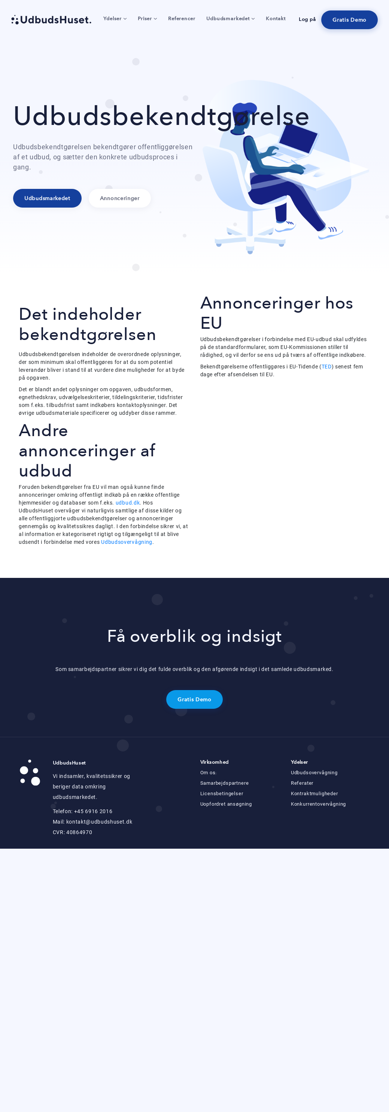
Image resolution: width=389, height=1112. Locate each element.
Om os (208, 772)
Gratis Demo (349, 20)
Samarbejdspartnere (224, 783)
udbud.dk (128, 503)
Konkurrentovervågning (318, 804)
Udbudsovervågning (126, 542)
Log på (307, 19)
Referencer (181, 18)
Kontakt (276, 18)
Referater (302, 783)
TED (327, 367)
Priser (147, 18)
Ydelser (115, 18)
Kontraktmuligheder (314, 793)
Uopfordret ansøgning (226, 804)
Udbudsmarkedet (230, 18)
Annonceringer (120, 198)
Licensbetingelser (221, 793)
